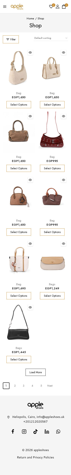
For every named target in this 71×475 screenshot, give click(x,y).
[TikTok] (35, 431)
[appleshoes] (17, 6)
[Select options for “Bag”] (18, 104)
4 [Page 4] (32, 386)
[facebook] (13, 431)
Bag (18, 93)
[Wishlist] (51, 6)
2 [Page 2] (15, 386)
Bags (52, 284)
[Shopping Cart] (65, 7)
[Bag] (19, 68)
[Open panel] (11, 39)
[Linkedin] (47, 431)
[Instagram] (24, 431)
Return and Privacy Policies (35, 457)
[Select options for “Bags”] (52, 295)
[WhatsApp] (58, 431)
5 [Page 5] (41, 386)
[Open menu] (5, 6)
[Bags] (52, 259)
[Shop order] (51, 38)
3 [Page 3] (23, 386)
